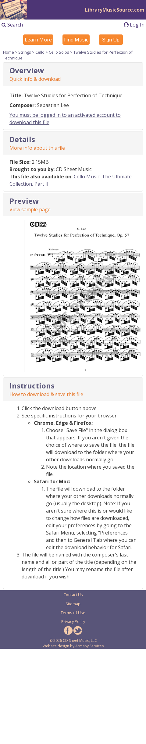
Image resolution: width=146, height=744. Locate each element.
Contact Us (73, 594)
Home (8, 52)
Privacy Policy (73, 621)
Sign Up (110, 39)
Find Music (76, 39)
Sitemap (73, 603)
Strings (24, 52)
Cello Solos (59, 52)
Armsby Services (89, 646)
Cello (40, 52)
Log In (134, 24)
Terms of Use (73, 612)
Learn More (38, 39)
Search (12, 24)
